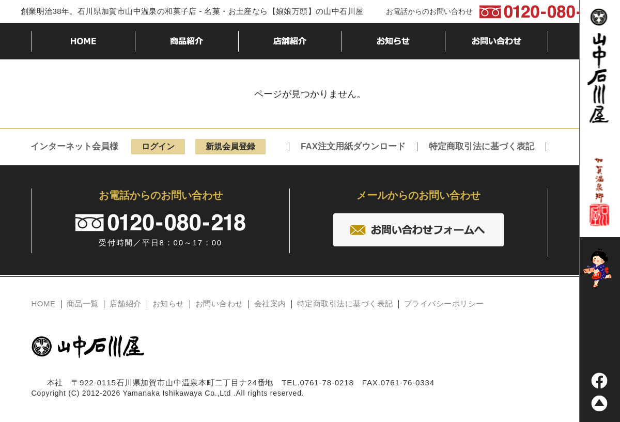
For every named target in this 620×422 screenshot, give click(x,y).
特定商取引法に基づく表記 (481, 146)
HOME (44, 303)
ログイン (158, 146)
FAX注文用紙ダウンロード (353, 146)
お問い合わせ (219, 303)
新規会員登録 (230, 146)
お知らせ (168, 303)
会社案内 (270, 303)
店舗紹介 (126, 303)
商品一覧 (83, 303)
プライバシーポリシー (444, 303)
